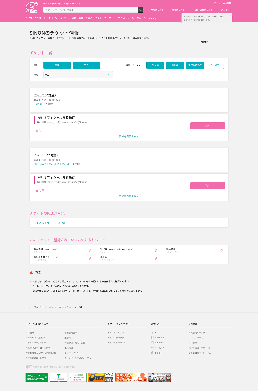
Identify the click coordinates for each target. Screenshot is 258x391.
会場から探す (178, 9)
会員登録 (227, 3)
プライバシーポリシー (36, 342)
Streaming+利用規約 (35, 337)
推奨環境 (68, 347)
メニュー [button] (225, 9)
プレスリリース (195, 337)
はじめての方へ (71, 352)
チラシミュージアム (116, 342)
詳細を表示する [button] (127, 136)
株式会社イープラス (197, 332)
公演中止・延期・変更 (74, 342)
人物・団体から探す (203, 9)
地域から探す (157, 9)
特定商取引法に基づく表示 (38, 347)
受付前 (155, 65)
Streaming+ (151, 18)
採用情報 (192, 342)
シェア (212, 42)
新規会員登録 (70, 332)
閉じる (230, 15)
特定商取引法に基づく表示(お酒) (41, 352)
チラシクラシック (115, 337)
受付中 (175, 65)
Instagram (159, 347)
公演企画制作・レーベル (199, 352)
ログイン (216, 3)
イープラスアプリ (115, 332)
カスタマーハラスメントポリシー (80, 357)
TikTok (158, 352)
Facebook (159, 337)
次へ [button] (207, 125)
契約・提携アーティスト (199, 347)
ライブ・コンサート (36, 18)
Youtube (159, 342)
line (226, 42)
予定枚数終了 (195, 65)
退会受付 (68, 337)
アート (112, 18)
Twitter (219, 42)
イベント (64, 18)
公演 (57, 65)
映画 (139, 18)
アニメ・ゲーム (126, 18)
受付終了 (214, 65)
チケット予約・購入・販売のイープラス (61, 3)
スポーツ (52, 18)
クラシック (100, 18)
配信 (86, 65)
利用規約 (30, 332)
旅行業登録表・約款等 (36, 357)
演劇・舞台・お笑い (82, 18)
